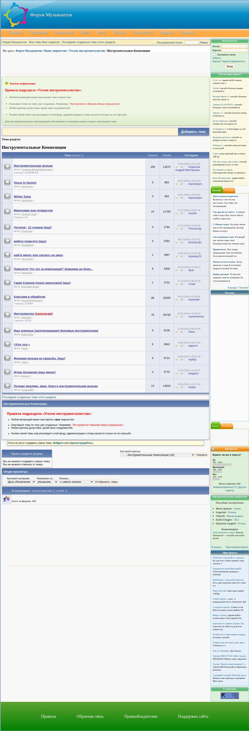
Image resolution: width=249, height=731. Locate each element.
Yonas (24, 348)
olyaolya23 (194, 256)
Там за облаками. (221, 650)
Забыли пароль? (216, 59)
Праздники (38, 32)
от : (181, 166)
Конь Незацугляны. (222, 178)
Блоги (85, 32)
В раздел (217, 547)
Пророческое (219, 249)
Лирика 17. (218, 113)
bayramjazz (27, 186)
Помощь (187, 32)
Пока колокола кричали (225, 196)
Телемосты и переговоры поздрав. (229, 634)
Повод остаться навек (224, 261)
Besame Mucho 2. (221, 96)
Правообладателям (140, 716)
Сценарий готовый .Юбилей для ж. (230, 675)
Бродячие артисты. (222, 137)
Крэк (191, 270)
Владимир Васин (30, 286)
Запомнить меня (224, 54)
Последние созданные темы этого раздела (88, 42)
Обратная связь (90, 716)
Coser (192, 284)
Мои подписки (51, 42)
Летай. (216, 88)
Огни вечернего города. (224, 532)
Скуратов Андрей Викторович (37, 169)
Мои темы (35, 42)
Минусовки (63, 32)
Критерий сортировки (18, 478)
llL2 (237, 519)
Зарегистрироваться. (233, 61)
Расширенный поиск (169, 42)
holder (192, 387)
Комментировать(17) (225, 487)
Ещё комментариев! (237, 547)
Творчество (142, 32)
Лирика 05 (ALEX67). (223, 104)
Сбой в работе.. (220, 599)
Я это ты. (217, 80)
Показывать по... (45, 478)
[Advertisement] (106, 63)
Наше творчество (55, 50)
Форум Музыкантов (15, 42)
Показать (64, 478)
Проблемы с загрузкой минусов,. (228, 580)
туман (237, 508)
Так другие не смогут (224, 212)
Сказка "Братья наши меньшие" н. (229, 664)
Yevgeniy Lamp (29, 214)
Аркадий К (26, 272)
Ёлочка (232, 512)
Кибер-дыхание (221, 274)
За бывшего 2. (219, 129)
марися (192, 345)
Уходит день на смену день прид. (229, 642)
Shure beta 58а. (220, 590)
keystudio (194, 299)
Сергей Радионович (31, 300)
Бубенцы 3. (218, 145)
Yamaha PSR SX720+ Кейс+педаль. (230, 656)
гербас (192, 359)
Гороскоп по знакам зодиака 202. (228, 623)
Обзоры (119, 32)
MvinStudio (195, 242)
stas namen (27, 259)
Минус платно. (220, 615)
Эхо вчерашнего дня (223, 237)
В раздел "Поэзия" (238, 287)
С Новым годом (221, 224)
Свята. (216, 153)
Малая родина (235, 515)
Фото (101, 32)
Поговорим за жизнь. (223, 169)
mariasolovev (196, 316)
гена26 (192, 213)
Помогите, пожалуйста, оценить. (228, 557)
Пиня (191, 331)
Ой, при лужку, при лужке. (225, 161)
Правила (48, 716)
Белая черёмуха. (221, 121)
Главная (15, 32)
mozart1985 (27, 390)
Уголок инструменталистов (87, 50)
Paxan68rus (27, 245)
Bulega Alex (27, 334)
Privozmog (26, 231)
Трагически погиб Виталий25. (227, 568)
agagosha (26, 317)
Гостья (241, 523)
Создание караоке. (222, 607)
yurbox (24, 362)
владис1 (25, 376)
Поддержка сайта (193, 716)
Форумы (166, 32)
